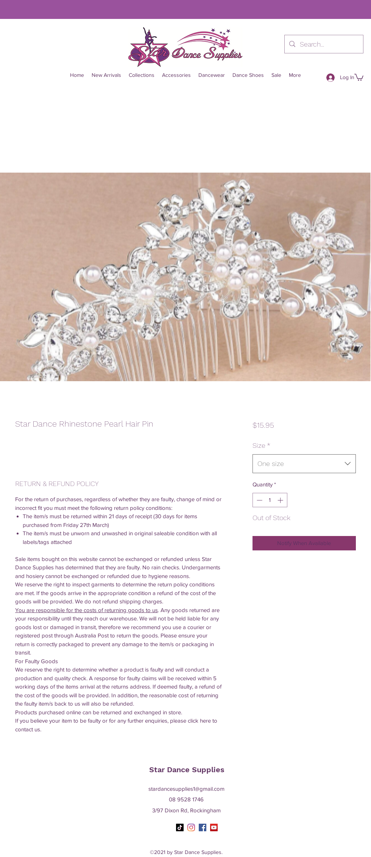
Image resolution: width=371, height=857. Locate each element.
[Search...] (323, 44)
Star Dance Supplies (186, 769)
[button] (358, 77)
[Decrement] (259, 500)
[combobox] (304, 463)
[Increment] (281, 500)
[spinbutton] (269, 500)
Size (261, 445)
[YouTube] (214, 827)
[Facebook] (202, 827)
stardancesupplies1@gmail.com (186, 788)
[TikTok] (180, 827)
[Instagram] (191, 827)
